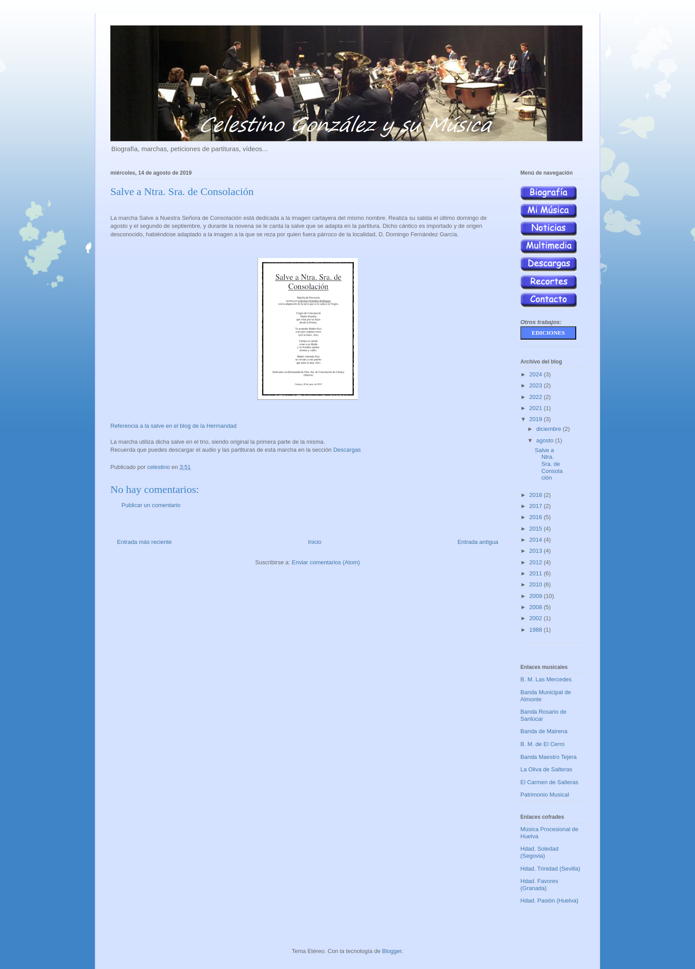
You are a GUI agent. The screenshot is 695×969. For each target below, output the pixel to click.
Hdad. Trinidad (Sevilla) (550, 868)
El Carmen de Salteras (549, 782)
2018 (536, 495)
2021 (536, 408)
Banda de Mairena (543, 731)
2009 (536, 596)
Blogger (392, 951)
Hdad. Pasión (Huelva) (549, 900)
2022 (536, 397)
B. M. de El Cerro (542, 744)
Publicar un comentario (150, 505)
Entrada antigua (477, 542)
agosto (545, 440)
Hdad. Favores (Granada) (539, 884)
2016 (536, 517)
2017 (536, 506)
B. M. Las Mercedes (546, 679)
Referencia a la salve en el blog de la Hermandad (173, 425)
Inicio (314, 542)
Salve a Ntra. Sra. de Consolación (548, 464)
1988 (536, 629)
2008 (536, 607)
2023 (536, 385)
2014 (536, 539)
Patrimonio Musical (544, 794)
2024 (536, 374)
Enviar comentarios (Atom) (326, 562)
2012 (536, 562)
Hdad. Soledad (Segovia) (539, 852)
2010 (536, 584)
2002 (536, 618)
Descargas (347, 449)
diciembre (549, 429)
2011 (536, 573)
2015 (536, 528)
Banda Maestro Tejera (548, 757)
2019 (536, 419)
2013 (536, 550)
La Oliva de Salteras (546, 769)
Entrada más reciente (144, 542)
